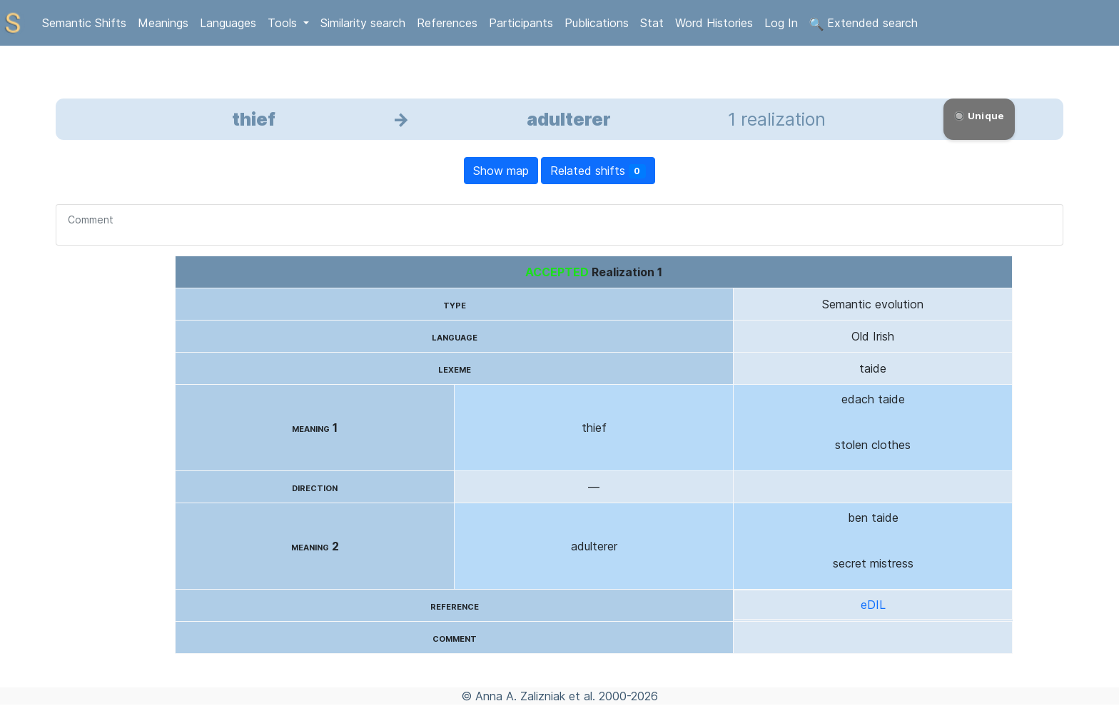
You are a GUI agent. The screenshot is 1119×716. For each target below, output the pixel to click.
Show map (501, 170)
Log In (781, 23)
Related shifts (598, 170)
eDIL (873, 604)
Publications (596, 23)
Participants (521, 23)
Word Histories (714, 23)
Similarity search (362, 23)
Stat (652, 23)
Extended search (863, 23)
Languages (228, 23)
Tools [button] (284, 23)
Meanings (163, 23)
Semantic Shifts (84, 23)
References (447, 23)
